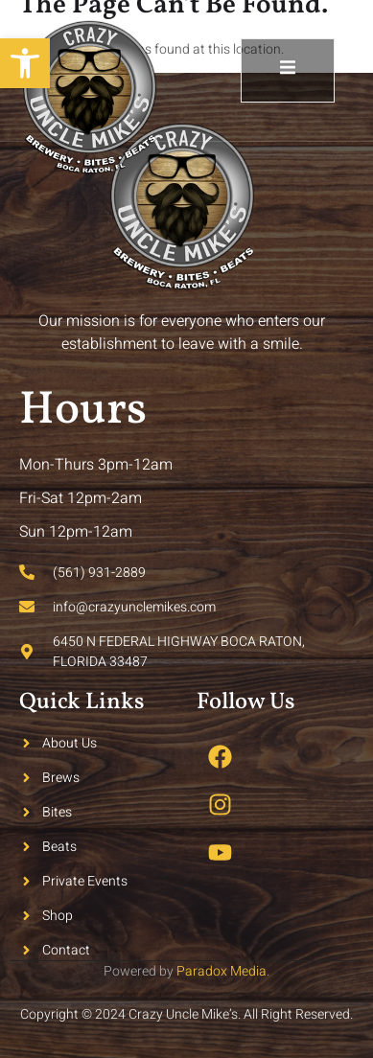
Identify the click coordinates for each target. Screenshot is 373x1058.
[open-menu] (288, 70)
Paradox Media (221, 971)
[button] (25, 63)
